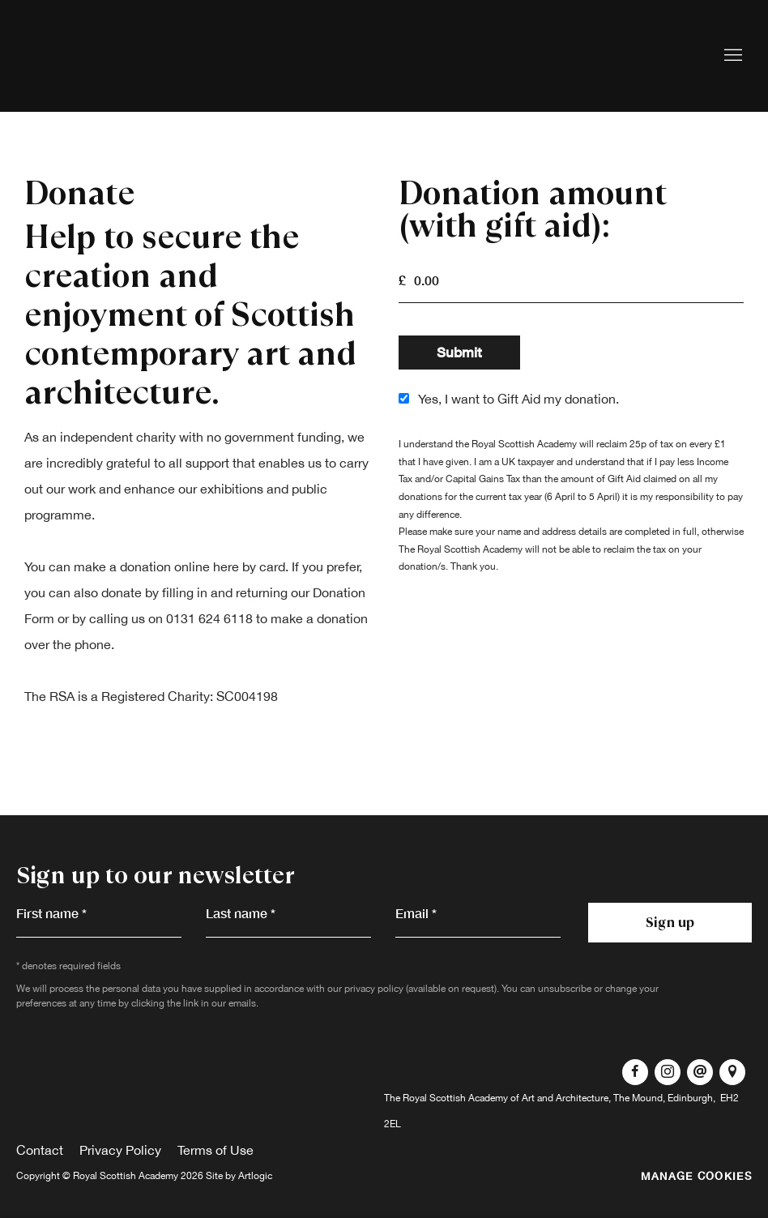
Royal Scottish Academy (121, 56)
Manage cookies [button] (696, 1175)
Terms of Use (215, 1150)
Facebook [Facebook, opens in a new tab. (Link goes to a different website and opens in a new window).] (635, 1072)
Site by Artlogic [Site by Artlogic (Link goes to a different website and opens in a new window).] (239, 1176)
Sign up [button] (670, 922)
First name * (51, 913)
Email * (416, 913)
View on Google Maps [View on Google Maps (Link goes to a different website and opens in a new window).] (732, 1072)
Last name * (240, 913)
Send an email (700, 1072)
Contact (39, 1150)
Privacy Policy (120, 1150)
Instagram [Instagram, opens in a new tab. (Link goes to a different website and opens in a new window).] (668, 1072)
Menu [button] (731, 56)
